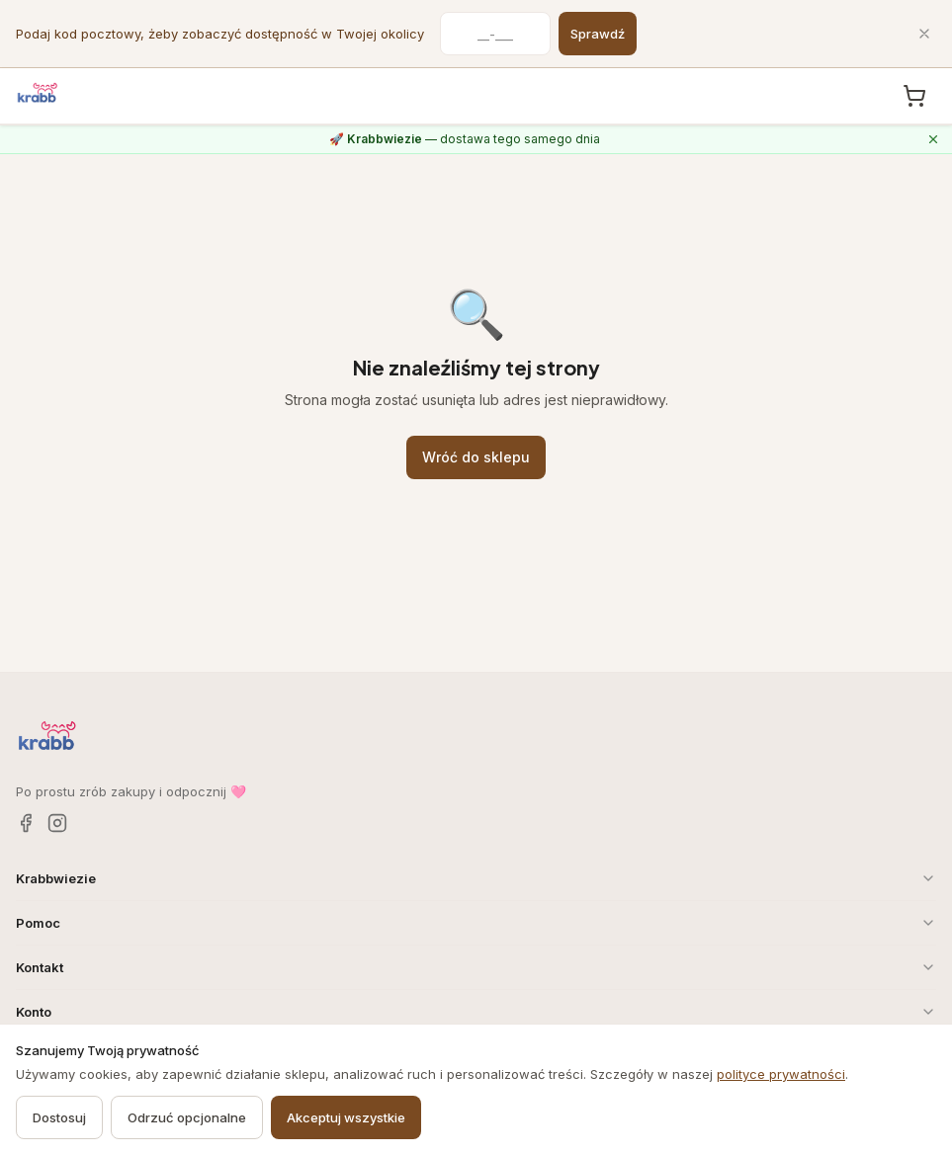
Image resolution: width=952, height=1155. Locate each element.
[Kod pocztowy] (495, 33)
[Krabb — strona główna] (37, 93)
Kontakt (476, 967)
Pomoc (476, 923)
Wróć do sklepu (476, 457)
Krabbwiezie (476, 878)
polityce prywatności (781, 1074)
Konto (476, 1012)
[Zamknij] (924, 33)
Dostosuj (59, 1117)
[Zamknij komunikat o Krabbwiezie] (933, 139)
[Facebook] (26, 823)
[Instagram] (57, 823)
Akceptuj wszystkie (346, 1117)
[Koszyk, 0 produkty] (914, 96)
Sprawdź (597, 33)
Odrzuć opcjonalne (187, 1117)
